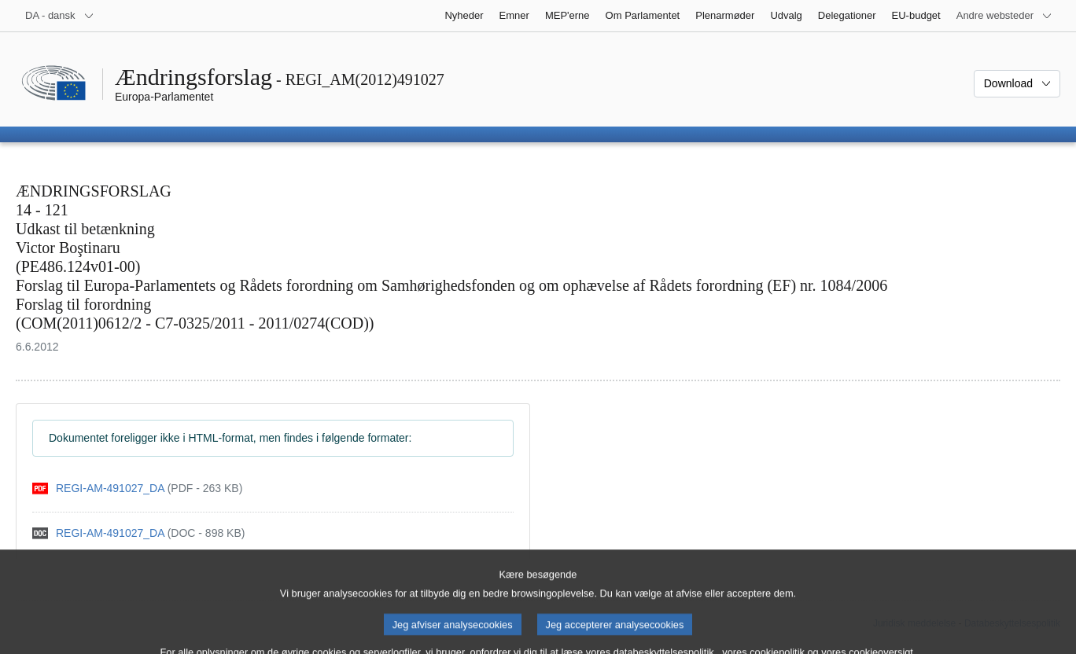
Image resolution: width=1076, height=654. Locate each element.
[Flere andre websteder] (1004, 15)
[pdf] (137, 488)
